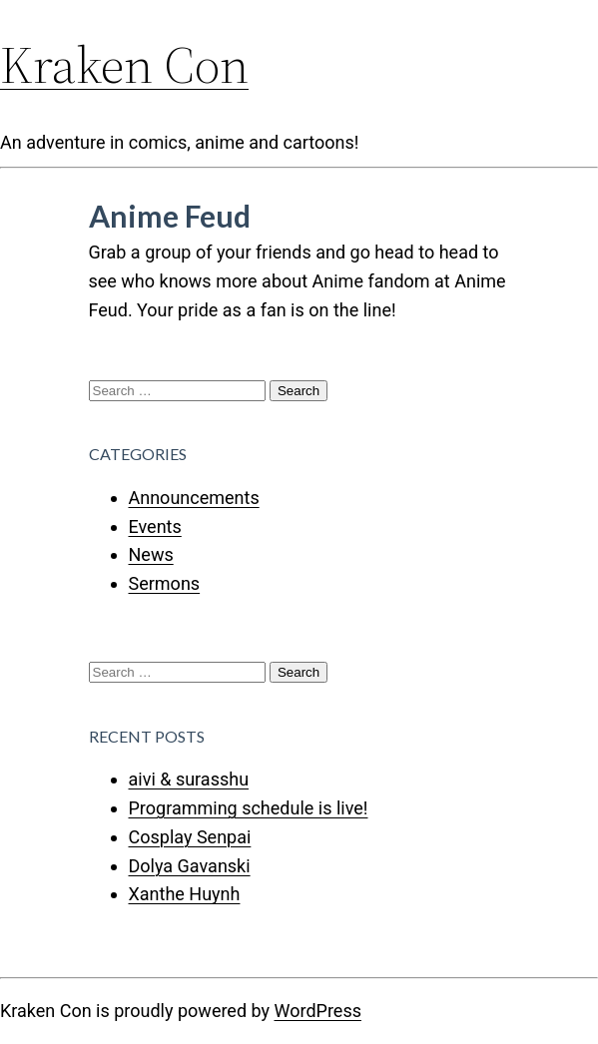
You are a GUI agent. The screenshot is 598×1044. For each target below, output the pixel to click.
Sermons (165, 583)
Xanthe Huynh (185, 893)
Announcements (194, 497)
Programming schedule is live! (248, 807)
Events (155, 526)
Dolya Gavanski (190, 865)
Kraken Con (124, 64)
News (151, 554)
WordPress (318, 1010)
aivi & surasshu (189, 779)
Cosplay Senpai (190, 836)
